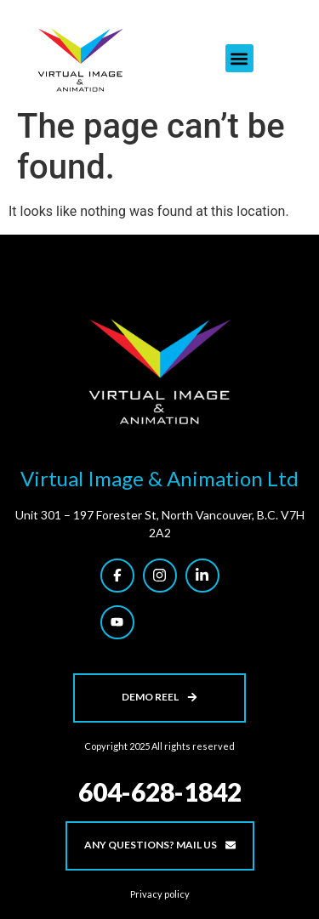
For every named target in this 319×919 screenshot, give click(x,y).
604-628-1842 (160, 791)
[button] (239, 58)
